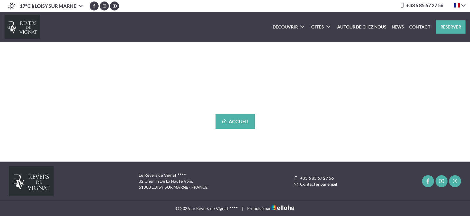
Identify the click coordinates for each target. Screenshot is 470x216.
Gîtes (320, 26)
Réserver (450, 26)
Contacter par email (315, 184)
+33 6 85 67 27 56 (313, 178)
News (398, 26)
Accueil (235, 121)
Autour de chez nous (361, 26)
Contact (419, 26)
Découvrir (288, 26)
